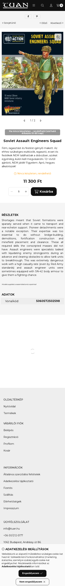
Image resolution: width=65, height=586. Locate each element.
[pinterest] (36, 16)
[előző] (24, 120)
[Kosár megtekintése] (59, 5)
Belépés (8, 430)
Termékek (9, 413)
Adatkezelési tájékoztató (18, 481)
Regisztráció (10, 437)
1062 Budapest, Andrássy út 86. (22, 542)
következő (57, 23)
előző (43, 23)
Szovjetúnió (10, 23)
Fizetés (7, 488)
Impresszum (11, 508)
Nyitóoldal (9, 406)
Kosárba (43, 192)
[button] (33, 5)
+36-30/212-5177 (13, 535)
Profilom (8, 443)
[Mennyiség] (19, 191)
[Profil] (51, 5)
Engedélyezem (32, 578)
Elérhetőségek (12, 501)
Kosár (6, 450)
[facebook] (28, 16)
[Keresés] (42, 5)
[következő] (40, 120)
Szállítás (8, 494)
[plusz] (25, 191)
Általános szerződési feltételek (21, 474)
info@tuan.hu (11, 528)
